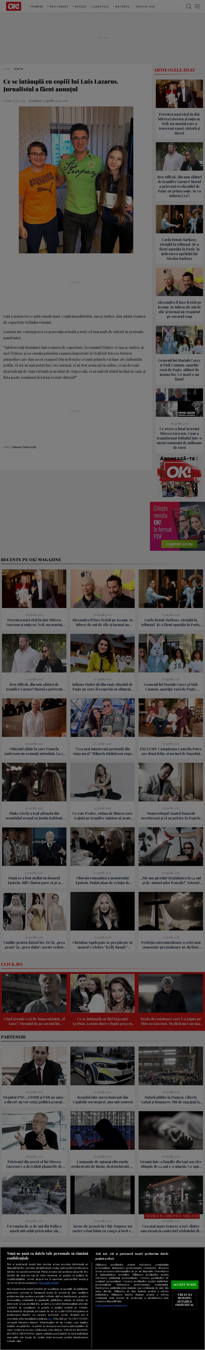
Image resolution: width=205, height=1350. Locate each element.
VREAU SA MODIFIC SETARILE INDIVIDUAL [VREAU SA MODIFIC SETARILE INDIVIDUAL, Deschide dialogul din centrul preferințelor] (184, 1300)
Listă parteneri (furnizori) (111, 1305)
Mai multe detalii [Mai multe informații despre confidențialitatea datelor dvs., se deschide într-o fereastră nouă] (49, 1282)
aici (50, 1318)
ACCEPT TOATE (184, 1285)
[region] (102, 1298)
